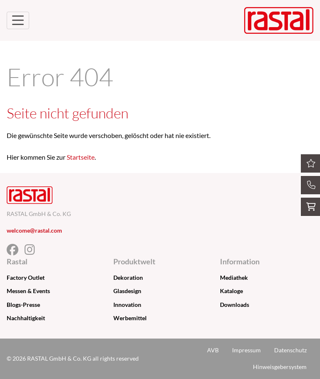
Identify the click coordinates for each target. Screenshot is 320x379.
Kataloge (231, 290)
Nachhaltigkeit (26, 317)
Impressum (246, 350)
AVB (213, 350)
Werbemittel (130, 317)
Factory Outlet (26, 277)
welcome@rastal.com (34, 230)
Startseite (81, 157)
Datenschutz (290, 350)
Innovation (127, 304)
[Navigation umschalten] (18, 20)
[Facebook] (16, 251)
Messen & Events (28, 290)
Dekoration (128, 277)
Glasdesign (127, 290)
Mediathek (234, 277)
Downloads (234, 304)
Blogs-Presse (23, 304)
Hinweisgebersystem (280, 366)
